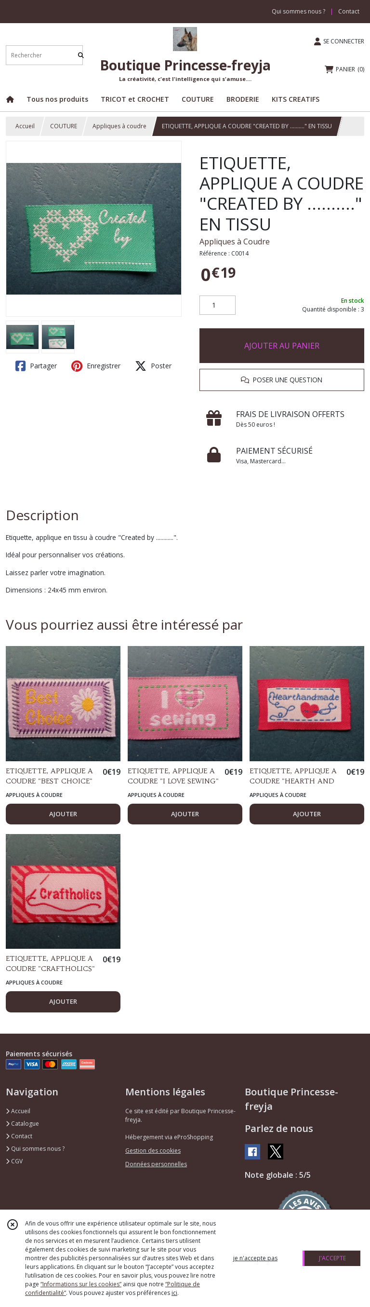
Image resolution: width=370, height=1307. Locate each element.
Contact (348, 11)
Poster (153, 366)
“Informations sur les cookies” (80, 1284)
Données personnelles (156, 1164)
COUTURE (63, 126)
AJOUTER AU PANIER (281, 345)
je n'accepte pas (255, 1258)
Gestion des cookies (153, 1150)
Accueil (25, 126)
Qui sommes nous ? (35, 1149)
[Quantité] (217, 305)
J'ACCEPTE (332, 1258)
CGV (14, 1161)
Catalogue (22, 1123)
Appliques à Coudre (234, 241)
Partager (36, 366)
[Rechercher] (81, 55)
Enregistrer (95, 366)
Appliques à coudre (119, 126)
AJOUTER (63, 813)
